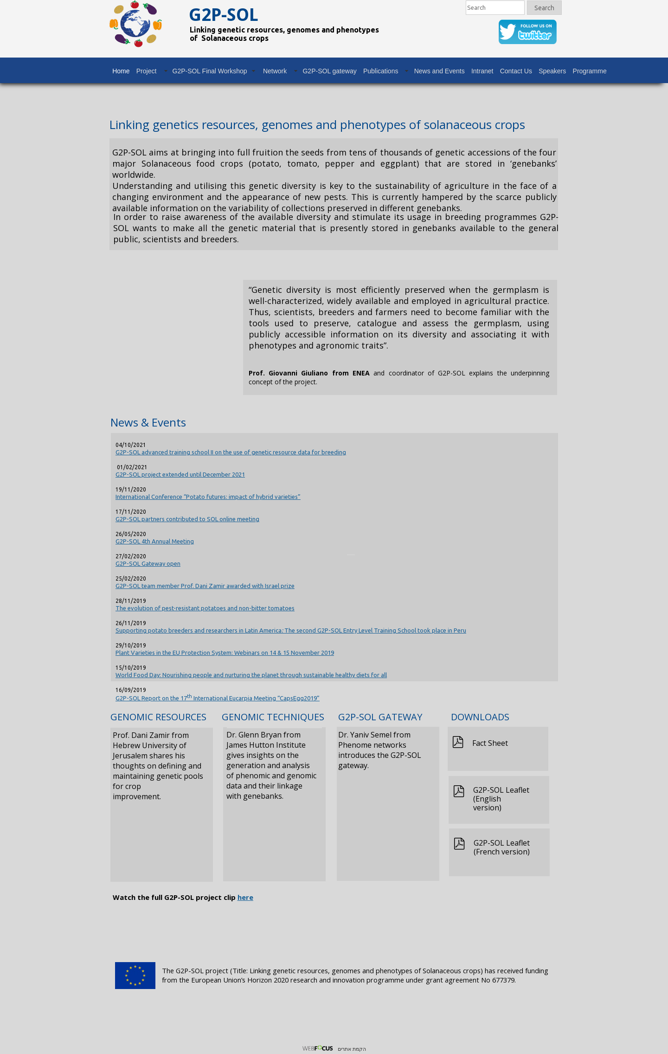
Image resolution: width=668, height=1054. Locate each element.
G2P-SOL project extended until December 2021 (180, 474)
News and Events (439, 71)
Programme (590, 71)
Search (544, 8)
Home (120, 71)
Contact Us (516, 71)
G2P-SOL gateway (329, 71)
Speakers (552, 71)
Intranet (482, 71)
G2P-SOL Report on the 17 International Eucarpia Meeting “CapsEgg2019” (218, 698)
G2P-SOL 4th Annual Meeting (155, 541)
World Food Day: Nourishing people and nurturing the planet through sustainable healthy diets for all (251, 675)
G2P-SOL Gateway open (148, 563)
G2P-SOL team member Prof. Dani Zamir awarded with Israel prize (205, 585)
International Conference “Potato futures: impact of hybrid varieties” (208, 496)
